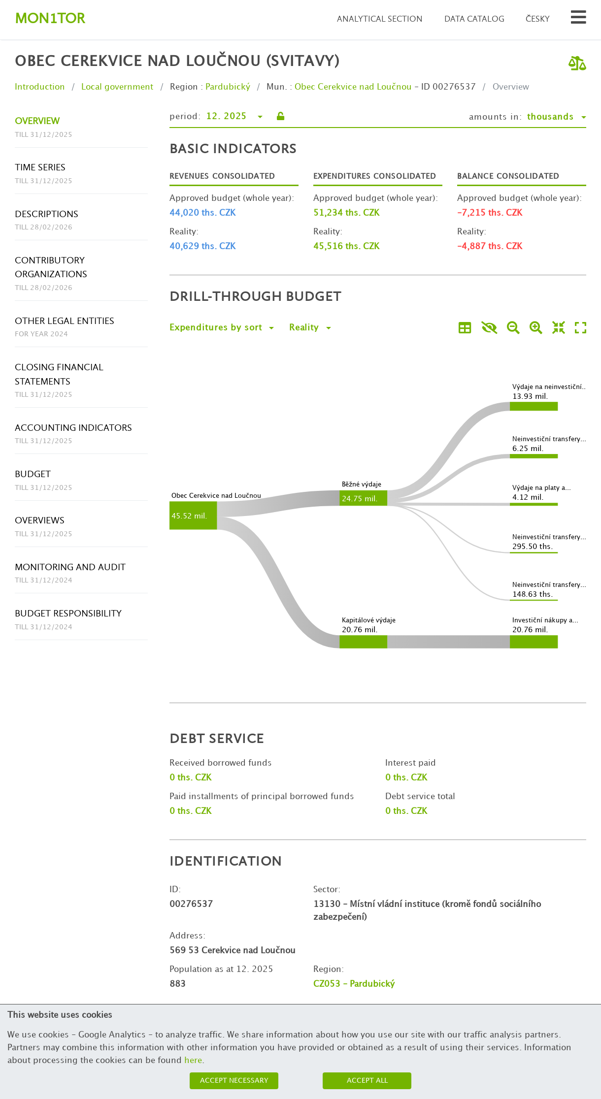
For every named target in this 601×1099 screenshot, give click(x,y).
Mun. (277, 87)
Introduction (40, 87)
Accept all (367, 1080)
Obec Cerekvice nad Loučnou (353, 87)
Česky (538, 19)
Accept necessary (234, 1080)
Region (184, 87)
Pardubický (227, 87)
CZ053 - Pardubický (354, 984)
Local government (117, 87)
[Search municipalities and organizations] (578, 20)
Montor (50, 19)
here (193, 1061)
